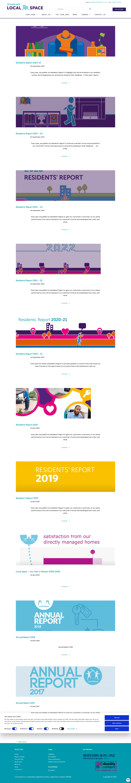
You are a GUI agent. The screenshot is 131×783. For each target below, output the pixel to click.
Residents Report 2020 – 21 (29, 354)
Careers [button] (84, 14)
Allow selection (116, 773)
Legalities (51, 754)
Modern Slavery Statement (56, 762)
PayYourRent (62, 14)
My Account (119, 9)
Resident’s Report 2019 (27, 498)
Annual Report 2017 (25, 703)
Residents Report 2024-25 (28, 63)
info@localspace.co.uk (98, 2)
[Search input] (73, 9)
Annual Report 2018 (25, 637)
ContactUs (100, 14)
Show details (71, 778)
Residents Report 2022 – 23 (29, 207)
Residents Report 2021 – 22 (29, 280)
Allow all (116, 767)
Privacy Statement (54, 759)
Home (17, 754)
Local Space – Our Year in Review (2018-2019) (38, 571)
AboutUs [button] (46, 14)
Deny (116, 778)
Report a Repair (20, 756)
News (75, 14)
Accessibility (52, 756)
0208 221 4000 (116, 2)
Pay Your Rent (19, 759)
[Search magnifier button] (90, 9)
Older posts (22, 742)
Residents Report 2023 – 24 (29, 133)
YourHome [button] (30, 14)
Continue (64, 83)
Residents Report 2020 (27, 425)
